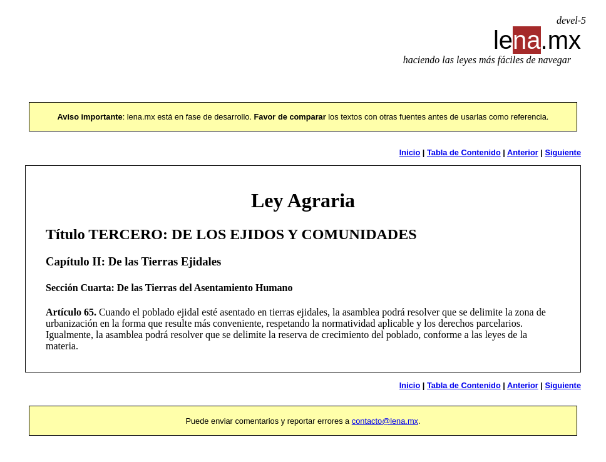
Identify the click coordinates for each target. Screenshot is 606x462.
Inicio (409, 152)
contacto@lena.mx (385, 421)
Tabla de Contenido (464, 152)
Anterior (522, 152)
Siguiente (563, 152)
